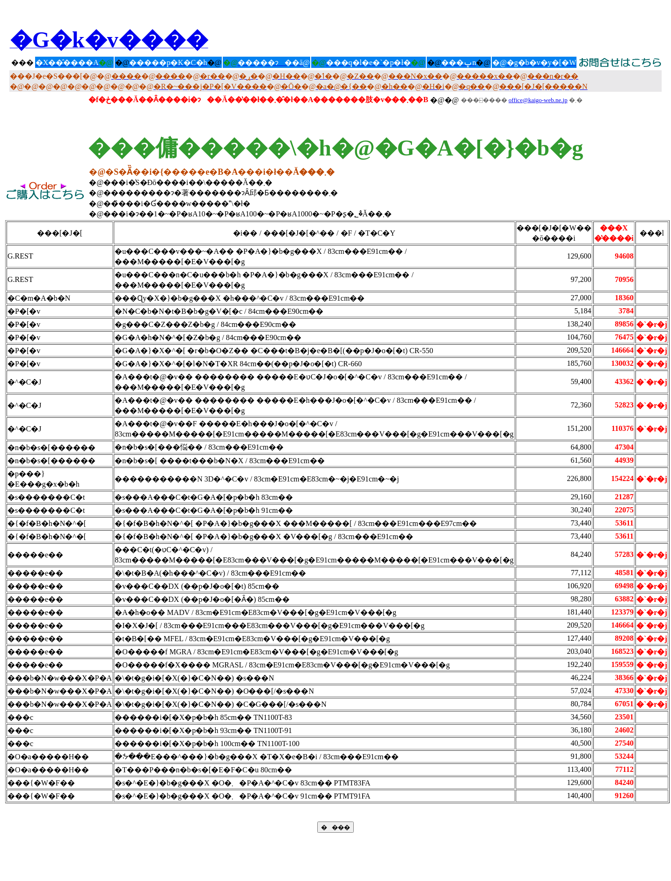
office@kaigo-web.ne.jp (538, 100)
